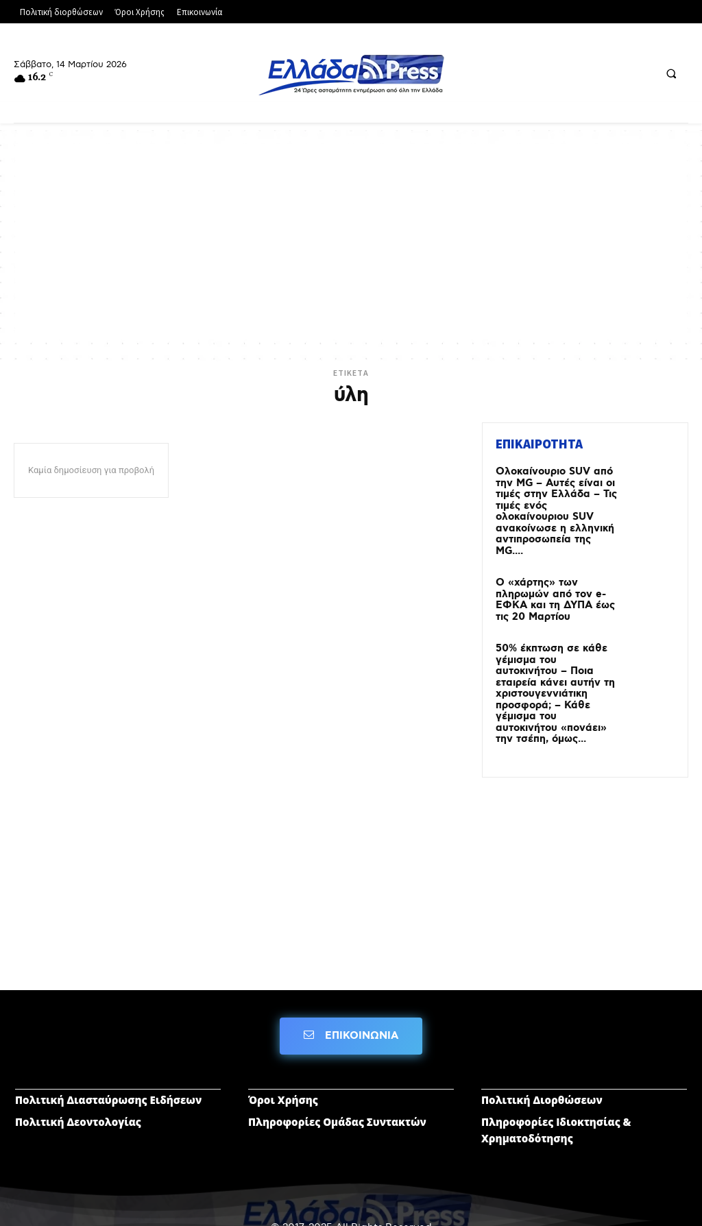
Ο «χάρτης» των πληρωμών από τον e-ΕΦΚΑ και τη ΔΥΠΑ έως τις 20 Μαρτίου (551, 581)
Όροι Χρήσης (283, 1063)
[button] (671, 73)
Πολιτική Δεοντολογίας (78, 1085)
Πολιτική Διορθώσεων (542, 1063)
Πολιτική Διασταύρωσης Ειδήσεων (108, 1063)
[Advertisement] (351, 240)
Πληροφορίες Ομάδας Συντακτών (337, 1085)
